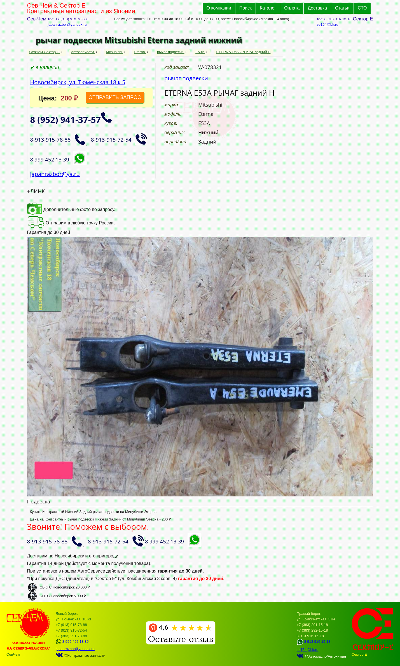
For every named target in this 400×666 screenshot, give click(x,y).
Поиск (245, 8)
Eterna (140, 52)
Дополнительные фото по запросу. (71, 209)
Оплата (292, 8)
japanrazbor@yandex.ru (67, 24)
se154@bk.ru (327, 24)
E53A (200, 52)
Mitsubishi (114, 52)
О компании (219, 8)
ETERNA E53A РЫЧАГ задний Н (243, 52)
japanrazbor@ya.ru (55, 174)
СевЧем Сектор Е (44, 52)
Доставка (317, 8)
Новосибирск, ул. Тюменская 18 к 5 (77, 82)
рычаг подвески (170, 52)
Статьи (342, 8)
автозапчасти (83, 52)
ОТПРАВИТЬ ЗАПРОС (114, 97)
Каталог (268, 8)
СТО (362, 8)
